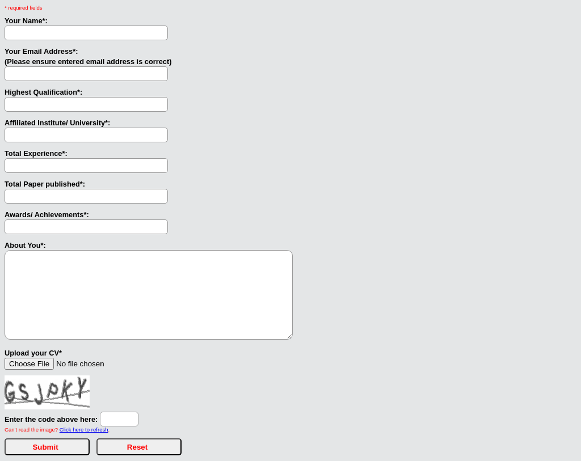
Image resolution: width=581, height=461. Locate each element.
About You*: (25, 245)
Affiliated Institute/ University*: (57, 123)
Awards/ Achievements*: (47, 214)
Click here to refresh (84, 429)
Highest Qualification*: (43, 92)
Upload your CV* (33, 353)
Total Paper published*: (45, 184)
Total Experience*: (36, 153)
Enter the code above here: (51, 419)
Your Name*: (26, 20)
